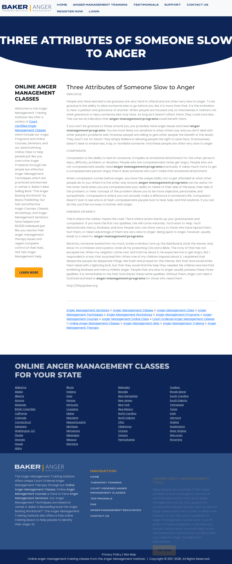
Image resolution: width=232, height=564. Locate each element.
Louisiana (72, 409)
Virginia (174, 422)
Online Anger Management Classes (94, 323)
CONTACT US (197, 4)
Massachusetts (76, 422)
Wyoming (176, 439)
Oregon (123, 435)
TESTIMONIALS (146, 4)
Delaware (21, 426)
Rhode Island (178, 392)
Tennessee (177, 405)
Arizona (19, 400)
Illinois (70, 387)
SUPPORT (172, 4)
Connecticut (23, 422)
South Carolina (179, 396)
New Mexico (125, 409)
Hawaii (19, 444)
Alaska (19, 392)
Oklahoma (124, 426)
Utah (173, 413)
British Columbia (25, 409)
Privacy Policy (121, 554)
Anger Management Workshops (129, 315)
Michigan (72, 426)
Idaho (18, 448)
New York (124, 405)
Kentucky (72, 405)
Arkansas (20, 405)
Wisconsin (176, 435)
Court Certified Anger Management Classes (30, 125)
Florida (19, 435)
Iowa (69, 396)
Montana (72, 444)
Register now (70, 11)
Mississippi (73, 435)
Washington (177, 426)
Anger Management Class (175, 310)
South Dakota (178, 400)
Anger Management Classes (133, 310)
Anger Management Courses (45, 501)
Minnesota (73, 431)
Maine (70, 413)
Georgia (20, 439)
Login (94, 11)
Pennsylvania (126, 439)
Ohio (121, 422)
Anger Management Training (183, 323)
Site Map (140, 554)
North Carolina (127, 413)
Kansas (71, 400)
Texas (173, 409)
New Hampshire (128, 396)
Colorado (20, 418)
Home (62, 4)
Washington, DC (25, 431)
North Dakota (126, 418)
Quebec (175, 387)
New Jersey (125, 400)
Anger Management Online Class (125, 319)
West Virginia (178, 431)
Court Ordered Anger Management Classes (183, 319)
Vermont (175, 418)
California (21, 413)
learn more (28, 272)
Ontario (123, 431)
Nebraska (124, 387)
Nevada (123, 392)
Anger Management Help (141, 323)
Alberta (19, 396)
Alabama (20, 387)
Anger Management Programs (178, 315)
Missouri (71, 439)
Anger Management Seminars (88, 310)
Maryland (72, 418)
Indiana (71, 392)
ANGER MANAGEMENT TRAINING (100, 4)
